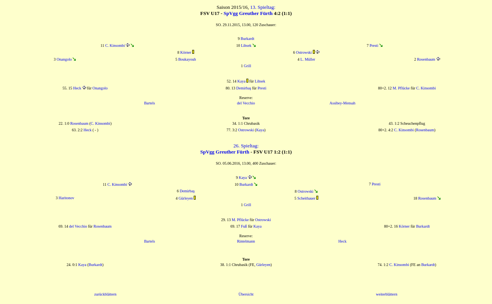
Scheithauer (306, 198)
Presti (373, 45)
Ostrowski (304, 52)
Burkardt (247, 38)
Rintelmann (246, 241)
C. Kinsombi (115, 45)
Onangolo (64, 59)
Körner (185, 52)
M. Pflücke (401, 88)
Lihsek (246, 45)
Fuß (244, 226)
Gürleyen (185, 198)
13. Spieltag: (263, 7)
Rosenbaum (426, 59)
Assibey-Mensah (342, 103)
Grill (247, 66)
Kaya (242, 81)
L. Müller (308, 59)
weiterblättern (386, 294)
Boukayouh (187, 59)
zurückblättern (105, 294)
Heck (77, 88)
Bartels (149, 103)
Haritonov (66, 198)
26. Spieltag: (246, 146)
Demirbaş (243, 88)
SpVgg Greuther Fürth (248, 13)
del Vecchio (246, 103)
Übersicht (246, 294)
